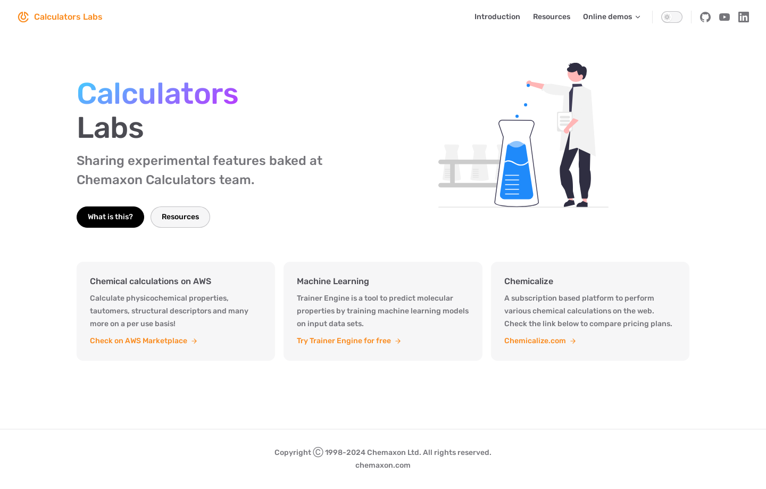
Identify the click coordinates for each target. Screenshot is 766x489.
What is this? (110, 216)
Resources (180, 216)
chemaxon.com (383, 465)
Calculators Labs (60, 17)
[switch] (671, 17)
